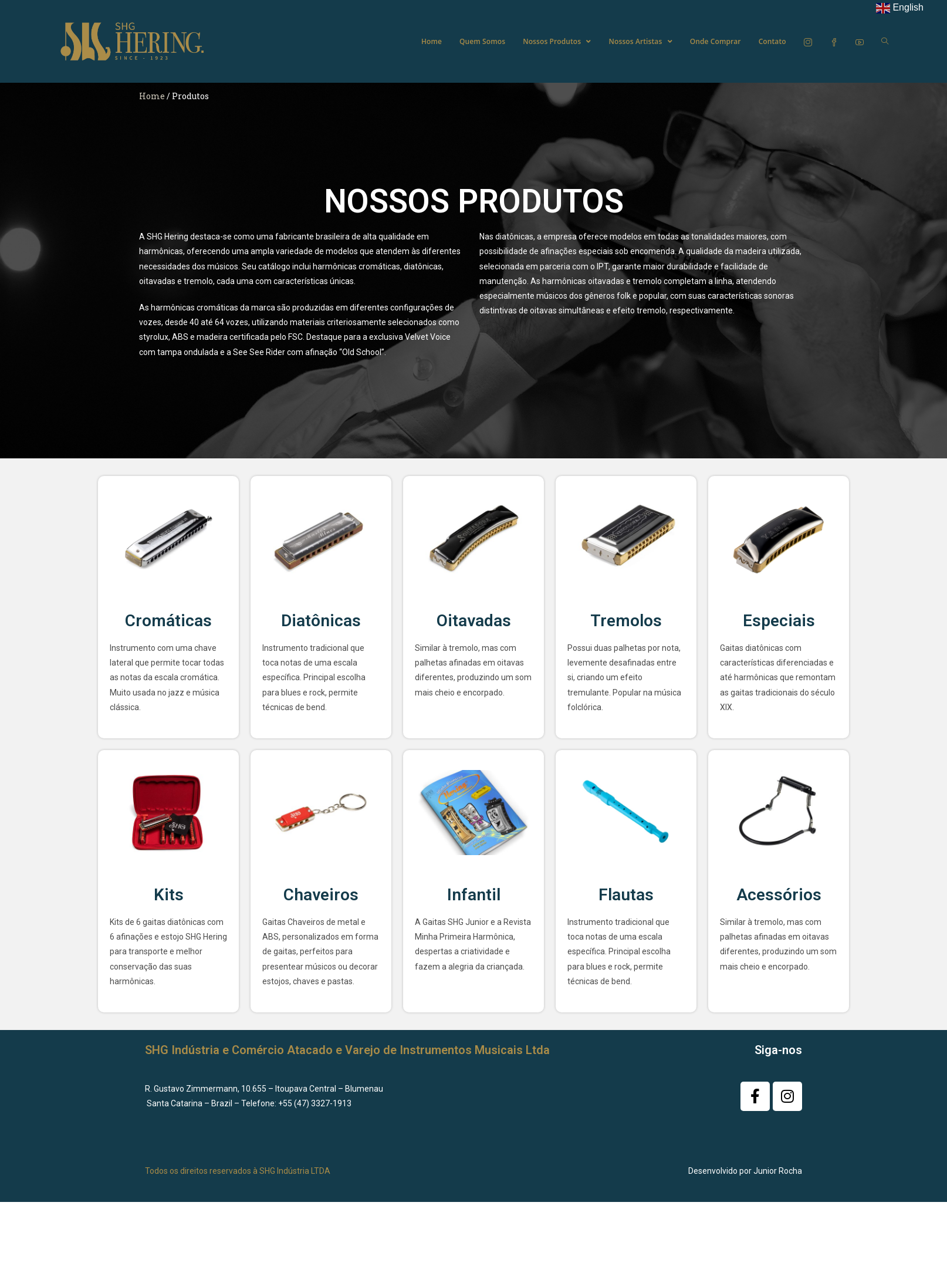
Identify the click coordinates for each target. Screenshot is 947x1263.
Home (152, 96)
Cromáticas (168, 620)
